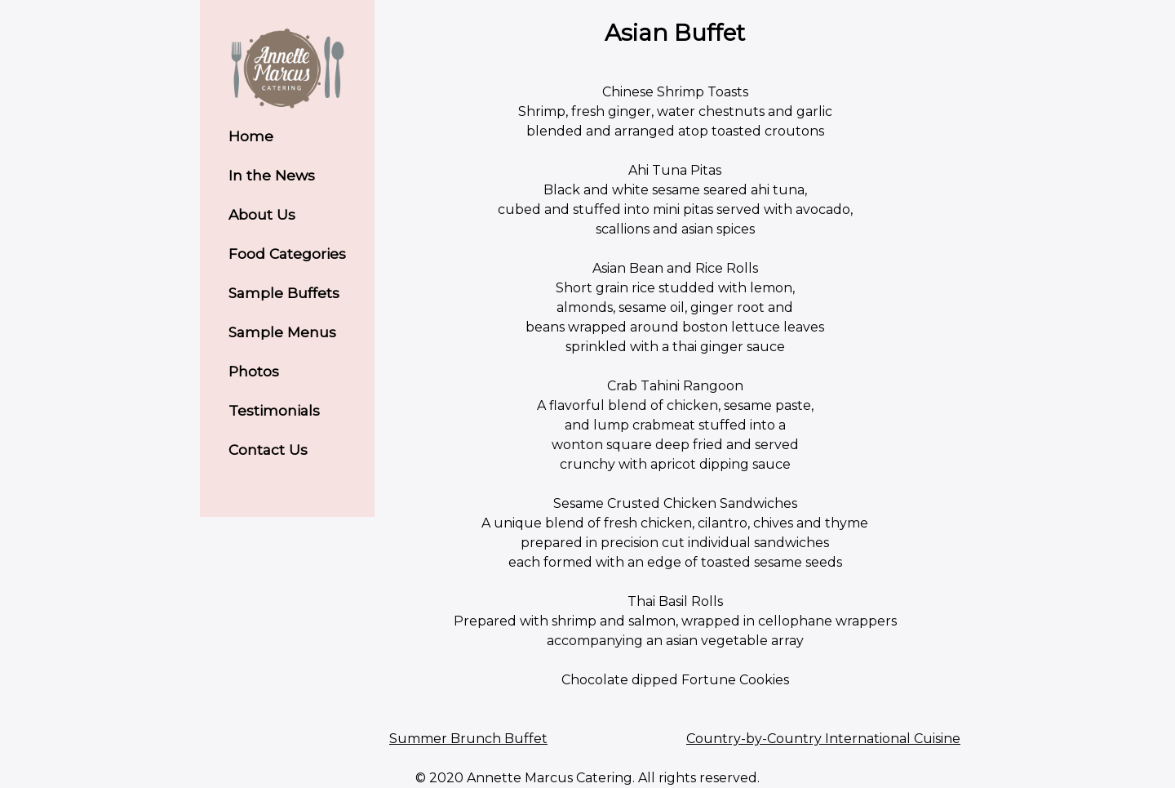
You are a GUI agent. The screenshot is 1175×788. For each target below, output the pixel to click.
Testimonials (274, 410)
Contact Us (268, 449)
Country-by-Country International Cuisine (823, 738)
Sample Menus (282, 332)
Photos (253, 371)
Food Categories (287, 253)
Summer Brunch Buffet (468, 738)
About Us (261, 214)
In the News (271, 175)
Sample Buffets (283, 292)
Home (250, 136)
